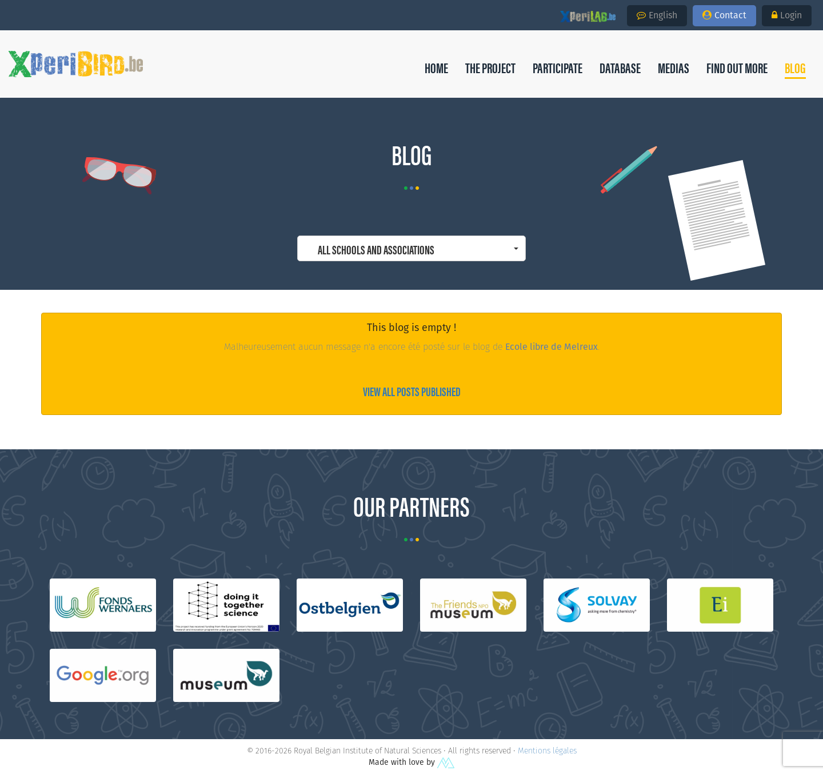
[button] (795, 67)
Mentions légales (547, 750)
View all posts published (412, 391)
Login (787, 15)
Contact (724, 15)
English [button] (657, 15)
